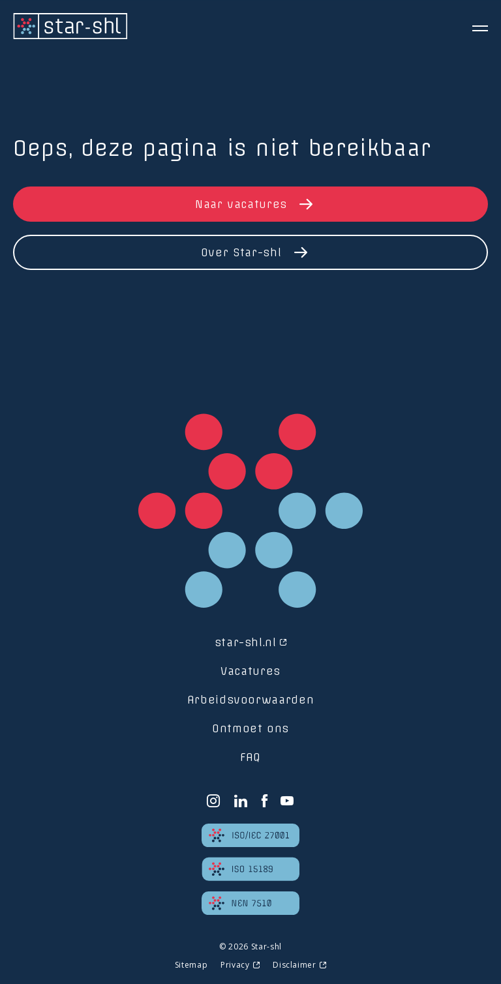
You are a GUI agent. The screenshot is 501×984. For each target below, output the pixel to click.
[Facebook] (264, 801)
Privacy (234, 964)
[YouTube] (287, 801)
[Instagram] (213, 801)
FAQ (250, 757)
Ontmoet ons (250, 728)
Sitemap (191, 964)
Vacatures (250, 671)
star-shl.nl (246, 642)
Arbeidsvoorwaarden (250, 699)
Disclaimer (294, 964)
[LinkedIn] (241, 801)
